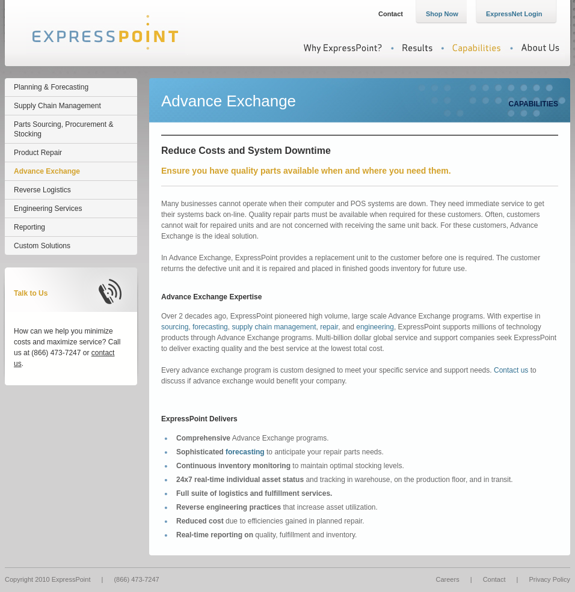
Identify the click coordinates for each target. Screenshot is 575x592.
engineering (375, 327)
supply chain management (274, 327)
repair (329, 327)
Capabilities (471, 48)
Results (411, 48)
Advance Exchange (47, 171)
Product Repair (38, 152)
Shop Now (442, 13)
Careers (448, 579)
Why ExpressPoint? (342, 48)
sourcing (174, 327)
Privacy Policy (549, 579)
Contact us (511, 370)
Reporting (29, 227)
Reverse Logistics (42, 190)
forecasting (210, 327)
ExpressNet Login (514, 13)
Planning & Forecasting (51, 87)
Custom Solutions (42, 246)
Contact (390, 13)
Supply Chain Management (57, 106)
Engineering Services (48, 208)
